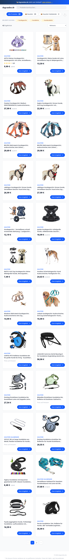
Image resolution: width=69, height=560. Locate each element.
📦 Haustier (31, 14)
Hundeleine (35, 20)
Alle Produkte (14, 14)
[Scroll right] (65, 14)
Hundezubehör (47, 20)
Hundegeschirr (22, 20)
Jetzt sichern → (47, 2)
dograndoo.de (8, 7)
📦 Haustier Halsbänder (50, 14)
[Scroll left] (4, 14)
